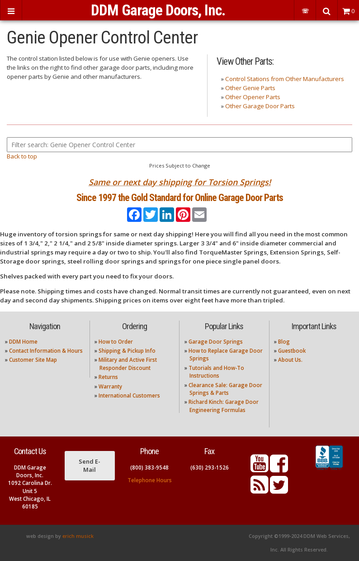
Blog (284, 341)
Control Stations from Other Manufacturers (284, 79)
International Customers (129, 395)
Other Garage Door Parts (260, 106)
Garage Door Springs (216, 341)
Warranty (110, 386)
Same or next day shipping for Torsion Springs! (180, 182)
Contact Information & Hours (46, 350)
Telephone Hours (150, 480)
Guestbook (292, 350)
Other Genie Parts (250, 88)
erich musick (78, 536)
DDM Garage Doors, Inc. (158, 10)
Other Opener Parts (252, 97)
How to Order (116, 341)
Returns (108, 377)
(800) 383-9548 (149, 467)
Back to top (22, 156)
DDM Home (23, 341)
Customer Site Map (33, 359)
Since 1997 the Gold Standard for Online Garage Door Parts (179, 197)
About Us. (290, 359)
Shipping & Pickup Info (127, 350)
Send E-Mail (89, 465)
